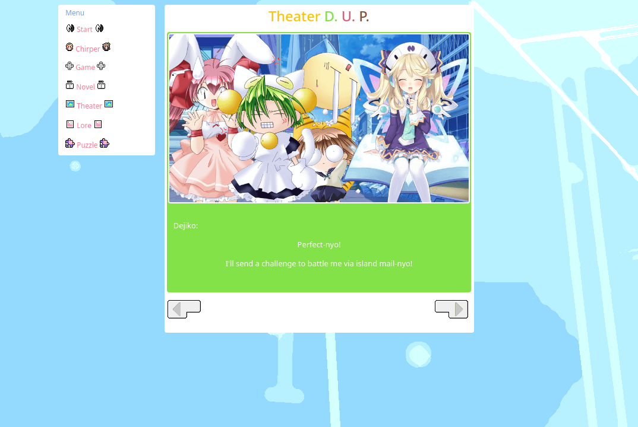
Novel (85, 86)
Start (84, 29)
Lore (84, 125)
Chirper (87, 48)
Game (85, 67)
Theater (89, 105)
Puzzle (87, 144)
